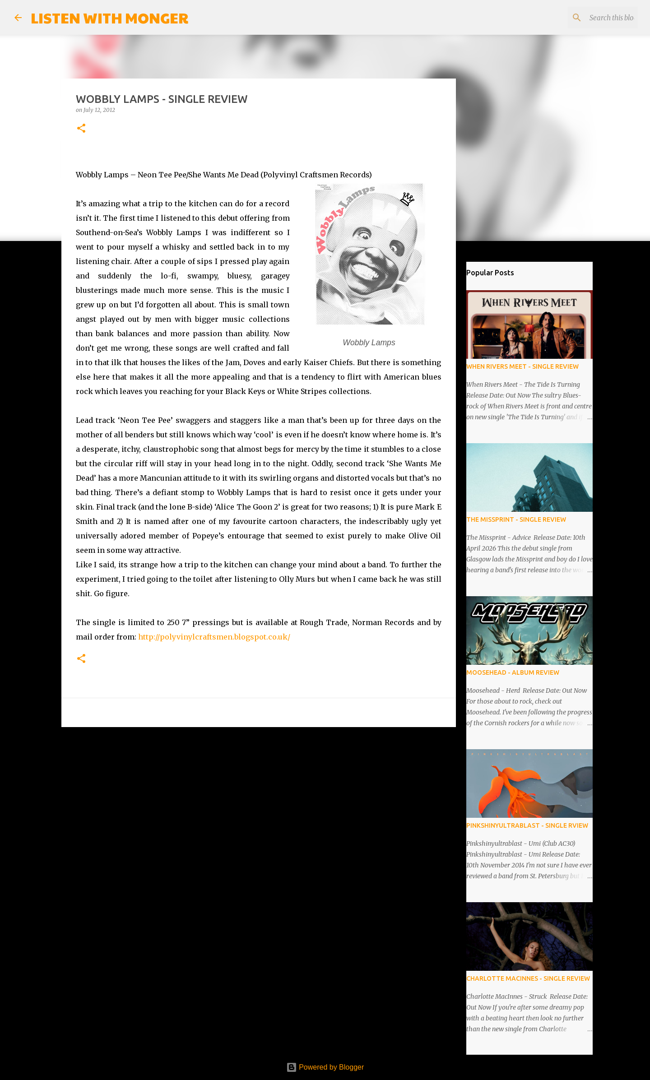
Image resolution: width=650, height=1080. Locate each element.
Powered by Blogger (325, 1067)
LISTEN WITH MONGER (109, 17)
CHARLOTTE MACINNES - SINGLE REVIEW (528, 978)
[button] (81, 129)
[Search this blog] (590, 17)
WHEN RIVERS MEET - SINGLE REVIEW (522, 366)
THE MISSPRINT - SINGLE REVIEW (516, 519)
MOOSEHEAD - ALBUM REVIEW (512, 672)
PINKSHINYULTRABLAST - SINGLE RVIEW (527, 825)
